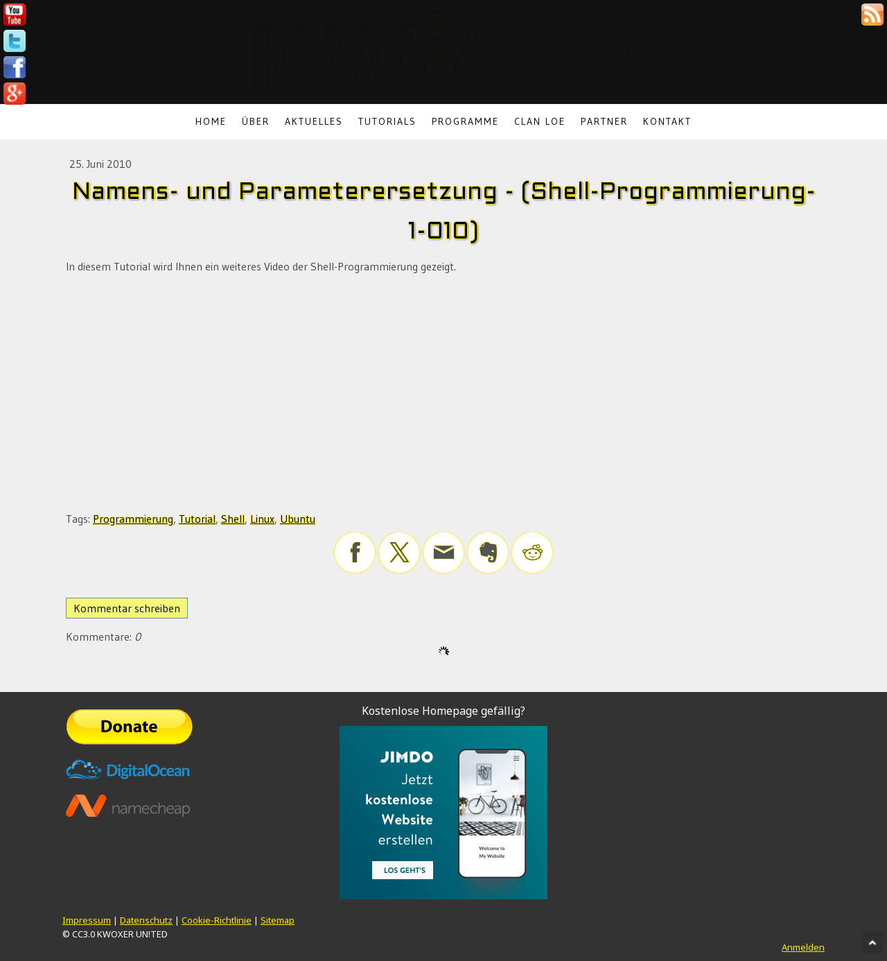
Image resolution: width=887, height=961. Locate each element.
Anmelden (803, 947)
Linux (262, 519)
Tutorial (197, 519)
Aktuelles (314, 121)
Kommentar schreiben (126, 608)
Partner (604, 121)
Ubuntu (297, 519)
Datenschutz (146, 920)
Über (256, 121)
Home (211, 121)
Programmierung (133, 519)
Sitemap (278, 920)
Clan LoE (539, 121)
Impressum (86, 920)
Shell (233, 519)
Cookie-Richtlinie (217, 920)
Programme (465, 121)
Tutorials (387, 121)
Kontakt (667, 121)
